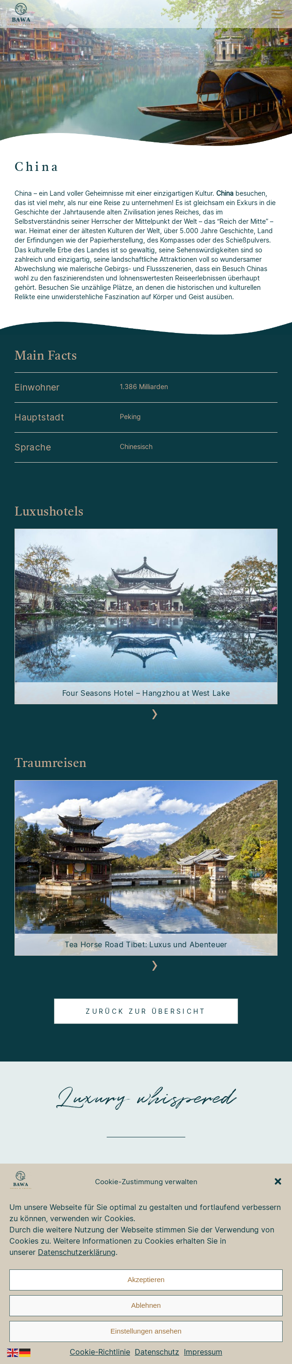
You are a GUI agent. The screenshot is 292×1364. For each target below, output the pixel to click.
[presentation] (137, 713)
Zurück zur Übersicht (146, 1011)
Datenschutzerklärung (77, 1252)
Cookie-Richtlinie (100, 1352)
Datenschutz (157, 1352)
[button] (278, 1181)
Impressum (203, 1352)
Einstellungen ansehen (146, 1331)
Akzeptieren (145, 1279)
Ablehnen (146, 1305)
